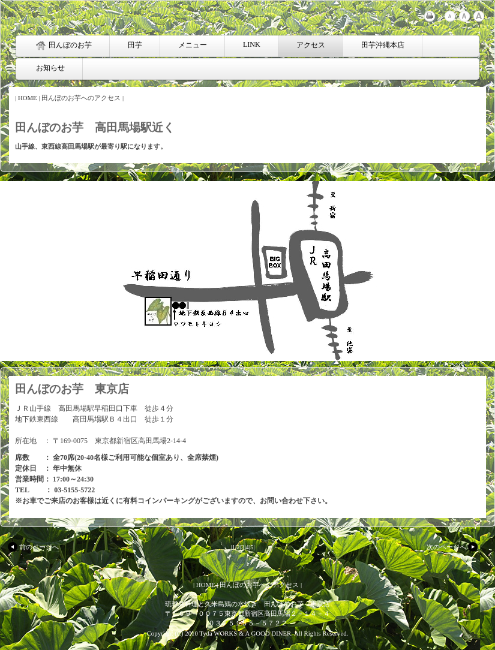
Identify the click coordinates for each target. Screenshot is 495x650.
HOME (27, 97)
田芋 (135, 45)
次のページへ (453, 546)
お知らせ (50, 68)
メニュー (192, 45)
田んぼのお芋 (64, 45)
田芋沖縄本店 (382, 45)
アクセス (310, 45)
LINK (251, 44)
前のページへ (32, 546)
